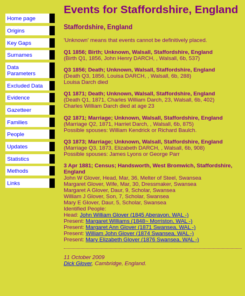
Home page (21, 18)
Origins (15, 31)
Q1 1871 (74, 93)
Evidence (18, 98)
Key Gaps (19, 43)
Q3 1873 (74, 142)
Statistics (18, 159)
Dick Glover (78, 263)
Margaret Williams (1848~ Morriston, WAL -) (139, 221)
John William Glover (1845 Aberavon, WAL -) (134, 215)
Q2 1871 (74, 118)
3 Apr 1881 (77, 165)
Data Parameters (21, 70)
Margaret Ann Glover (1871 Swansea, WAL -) (141, 227)
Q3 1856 (74, 70)
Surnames (19, 55)
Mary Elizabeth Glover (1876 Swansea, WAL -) (142, 239)
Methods (17, 171)
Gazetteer (19, 110)
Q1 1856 (74, 52)
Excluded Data (25, 86)
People (15, 134)
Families (17, 122)
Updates (17, 146)
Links (13, 183)
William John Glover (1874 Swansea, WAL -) (140, 233)
